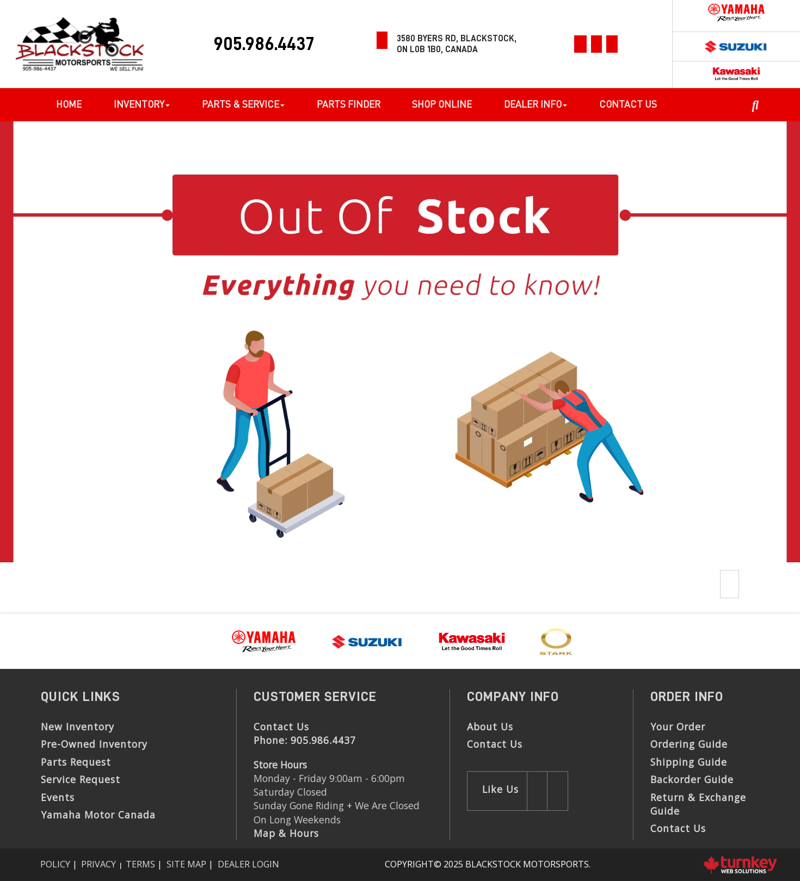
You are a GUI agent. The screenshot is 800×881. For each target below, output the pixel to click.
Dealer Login (248, 864)
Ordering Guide (689, 743)
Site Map (186, 864)
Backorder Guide (692, 779)
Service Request (80, 779)
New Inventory (77, 726)
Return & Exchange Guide (698, 804)
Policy (55, 864)
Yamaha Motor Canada (98, 814)
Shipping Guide (688, 761)
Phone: (305, 740)
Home (69, 104)
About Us (490, 726)
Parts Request (76, 761)
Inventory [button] (142, 104)
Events (58, 797)
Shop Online (442, 104)
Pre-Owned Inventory (94, 743)
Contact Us (628, 104)
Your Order (677, 726)
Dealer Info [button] (535, 104)
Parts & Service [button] (243, 104)
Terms (140, 864)
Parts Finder (348, 104)
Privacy (98, 864)
